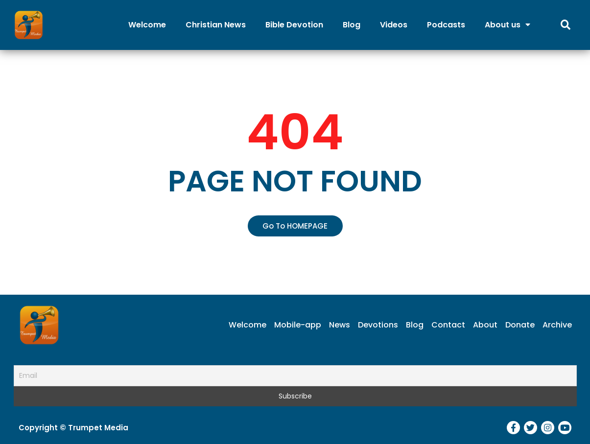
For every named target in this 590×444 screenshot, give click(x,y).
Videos (393, 24)
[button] (295, 225)
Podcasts (446, 24)
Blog (351, 24)
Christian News (216, 24)
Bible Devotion (294, 24)
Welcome (147, 24)
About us (507, 25)
